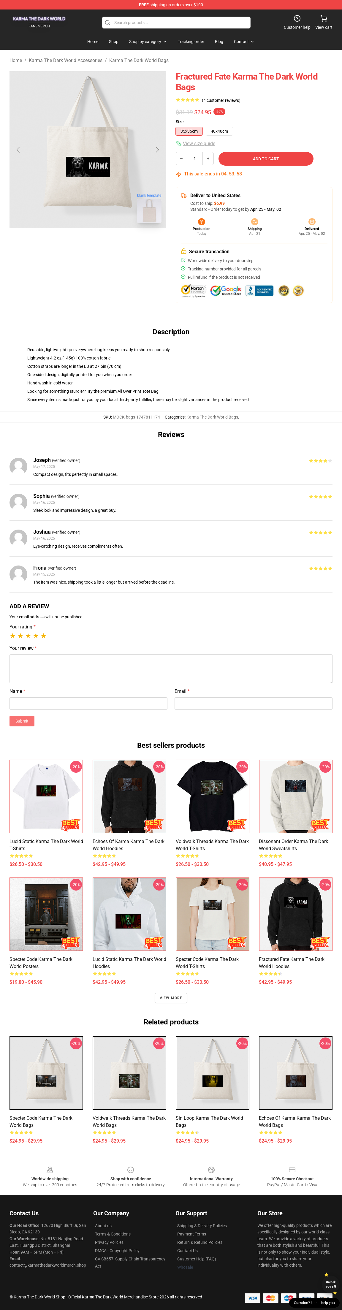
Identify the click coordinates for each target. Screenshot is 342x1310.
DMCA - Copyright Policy (117, 1250)
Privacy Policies (109, 1242)
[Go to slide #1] (72, 241)
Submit (21, 721)
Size (180, 121)
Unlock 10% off (331, 1284)
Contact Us (187, 1250)
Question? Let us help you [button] (314, 1303)
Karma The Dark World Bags (139, 60)
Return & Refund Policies (199, 1242)
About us (103, 1225)
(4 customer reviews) (221, 100)
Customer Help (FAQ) (196, 1259)
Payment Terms (191, 1234)
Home (16, 60)
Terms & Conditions (113, 1234)
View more (171, 998)
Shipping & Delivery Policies (202, 1225)
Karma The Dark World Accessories (65, 60)
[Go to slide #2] (103, 241)
